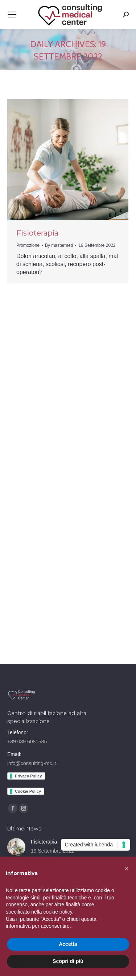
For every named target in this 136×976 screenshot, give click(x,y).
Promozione (28, 245)
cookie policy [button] (58, 912)
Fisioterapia (37, 233)
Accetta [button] (68, 944)
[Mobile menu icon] (12, 14)
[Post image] (16, 847)
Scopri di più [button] (68, 961)
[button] (126, 868)
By (59, 245)
